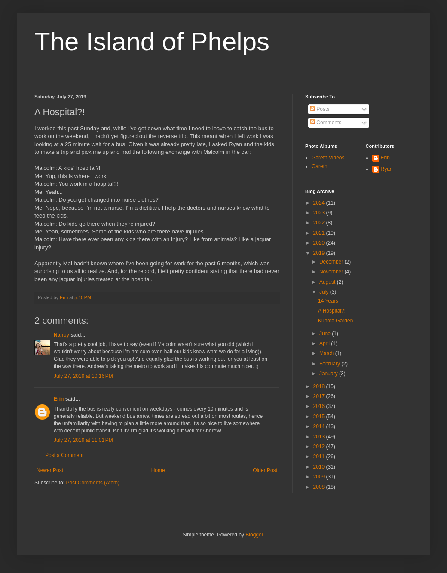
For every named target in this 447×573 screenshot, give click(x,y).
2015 (319, 417)
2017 (319, 396)
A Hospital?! (332, 311)
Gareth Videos (328, 158)
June (325, 334)
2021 (319, 233)
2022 (319, 223)
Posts (319, 109)
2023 (319, 213)
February (330, 364)
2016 (319, 406)
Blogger (254, 535)
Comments (325, 123)
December (332, 262)
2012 (319, 447)
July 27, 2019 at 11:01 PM (83, 440)
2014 (319, 426)
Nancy (61, 335)
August (328, 282)
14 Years (328, 301)
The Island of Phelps (151, 41)
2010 (319, 467)
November (332, 272)
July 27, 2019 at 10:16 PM (83, 376)
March (327, 353)
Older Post (265, 470)
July (324, 292)
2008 (319, 487)
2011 (319, 456)
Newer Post (50, 470)
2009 (319, 477)
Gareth (320, 166)
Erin (59, 399)
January (329, 374)
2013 (319, 437)
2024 (319, 203)
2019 (319, 253)
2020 (319, 243)
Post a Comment (64, 455)
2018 (319, 386)
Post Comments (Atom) (92, 483)
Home (158, 470)
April (325, 343)
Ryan (387, 169)
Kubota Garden (335, 321)
